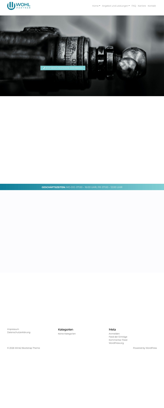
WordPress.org (116, 399)
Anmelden (114, 390)
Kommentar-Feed (118, 396)
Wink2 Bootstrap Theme (27, 404)
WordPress (151, 404)
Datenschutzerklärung (18, 389)
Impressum (13, 385)
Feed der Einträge (118, 393)
